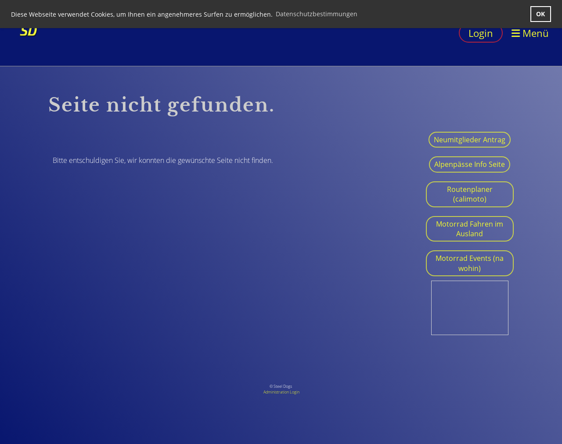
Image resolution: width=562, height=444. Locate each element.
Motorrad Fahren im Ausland (469, 228)
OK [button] (540, 14)
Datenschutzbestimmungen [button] (316, 14)
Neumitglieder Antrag (469, 139)
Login (480, 33)
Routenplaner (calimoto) (470, 194)
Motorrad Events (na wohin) (470, 263)
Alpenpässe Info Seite (469, 164)
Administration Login (281, 392)
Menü (530, 33)
